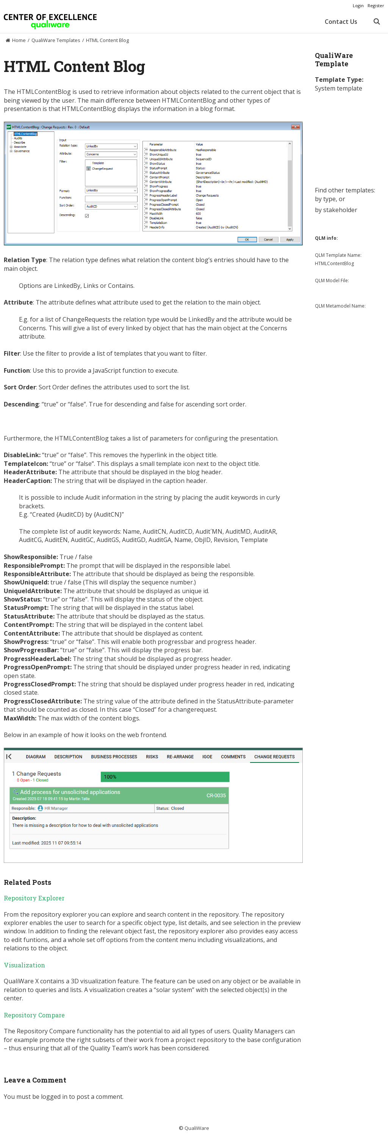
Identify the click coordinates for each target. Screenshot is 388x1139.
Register (376, 5)
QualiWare (197, 1128)
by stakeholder (336, 210)
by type (325, 199)
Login (358, 5)
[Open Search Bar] (376, 21)
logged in (54, 1096)
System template (338, 88)
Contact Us (341, 21)
